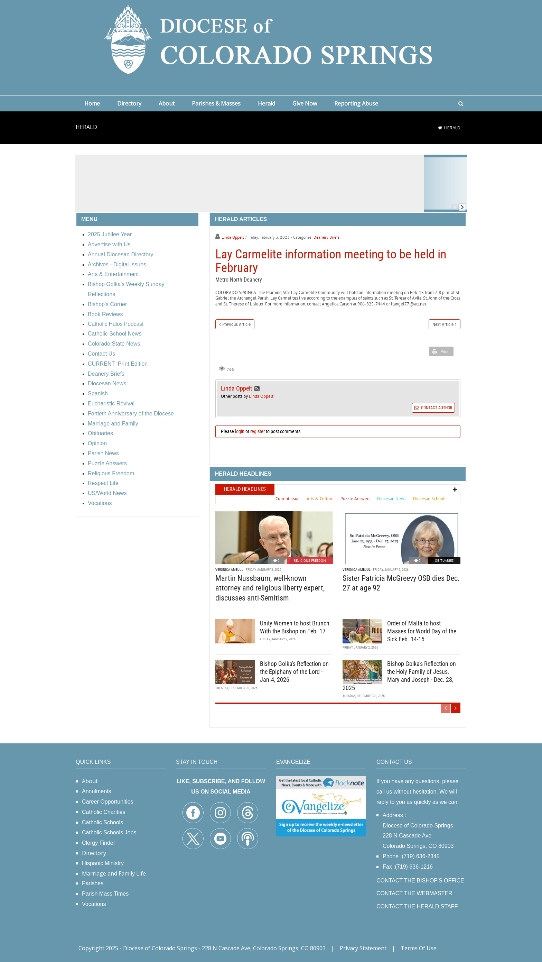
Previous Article (236, 324)
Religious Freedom (310, 560)
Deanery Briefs (326, 237)
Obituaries (444, 560)
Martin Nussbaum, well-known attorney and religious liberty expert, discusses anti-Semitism (270, 588)
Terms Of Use (419, 948)
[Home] (440, 128)
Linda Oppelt (233, 237)
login (239, 431)
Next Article (443, 324)
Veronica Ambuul (229, 569)
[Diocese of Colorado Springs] (271, 38)
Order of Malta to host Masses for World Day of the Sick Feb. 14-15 (421, 631)
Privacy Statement (363, 948)
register (257, 431)
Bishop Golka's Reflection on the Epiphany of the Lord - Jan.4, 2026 (294, 672)
